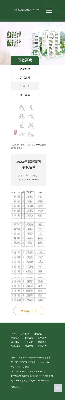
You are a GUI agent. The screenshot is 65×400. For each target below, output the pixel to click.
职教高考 (42, 345)
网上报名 (29, 345)
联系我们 (15, 345)
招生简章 (25, 94)
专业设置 (29, 338)
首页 (13, 334)
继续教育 (42, 342)
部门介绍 (25, 77)
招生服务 (42, 338)
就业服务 (15, 342)
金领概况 (24, 334)
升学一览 (25, 86)
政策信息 (25, 69)
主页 (22, 145)
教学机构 (15, 338)
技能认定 (29, 342)
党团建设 (38, 334)
